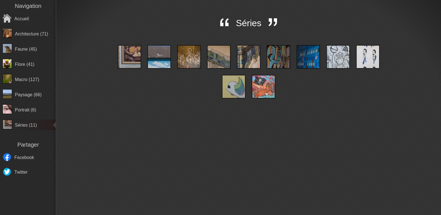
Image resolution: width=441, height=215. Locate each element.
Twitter (21, 172)
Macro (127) (27, 79)
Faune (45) (26, 49)
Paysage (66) (28, 94)
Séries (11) (26, 125)
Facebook (24, 157)
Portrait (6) (25, 109)
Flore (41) (24, 64)
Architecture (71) (31, 34)
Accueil (21, 18)
